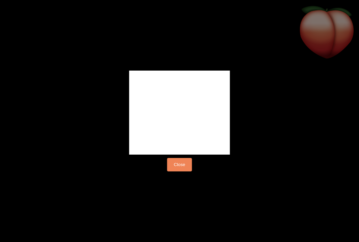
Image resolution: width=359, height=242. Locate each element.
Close (179, 164)
